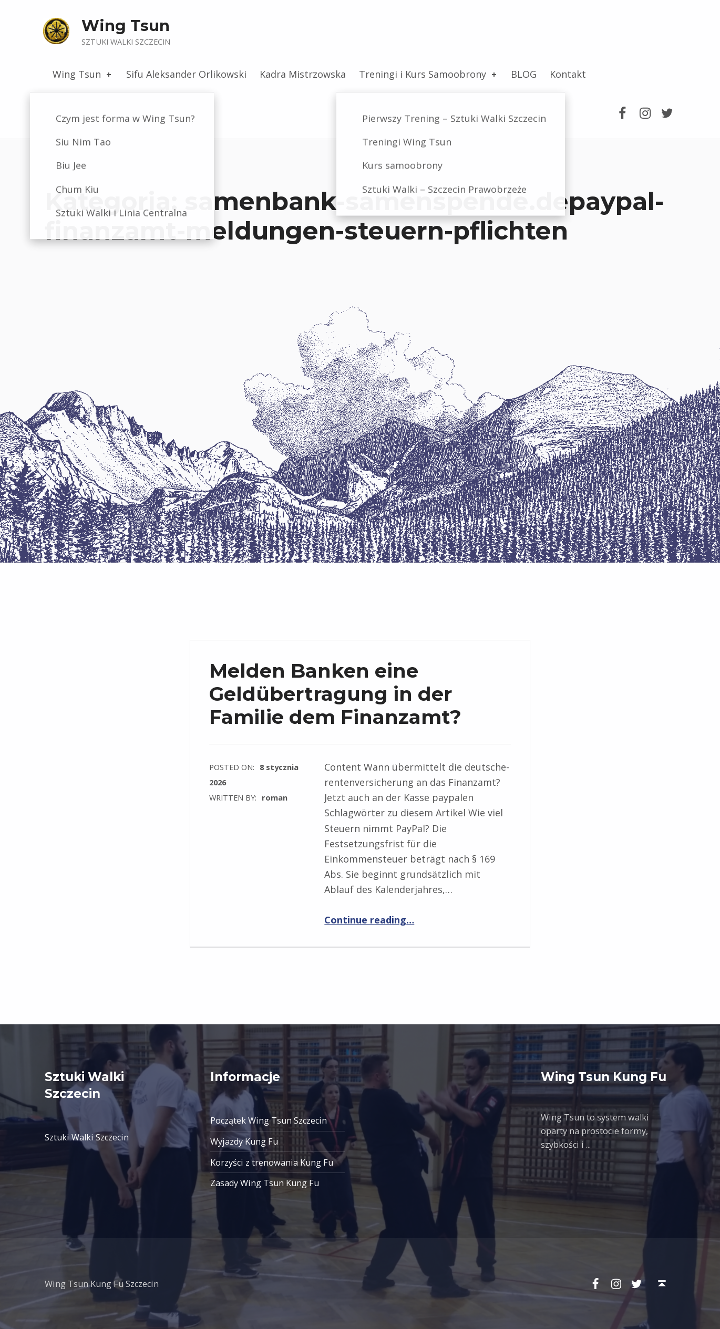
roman (274, 797)
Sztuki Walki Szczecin (87, 1137)
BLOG (524, 74)
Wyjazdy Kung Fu (244, 1141)
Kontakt (568, 74)
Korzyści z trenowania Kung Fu (271, 1162)
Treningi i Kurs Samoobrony (428, 74)
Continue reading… (369, 919)
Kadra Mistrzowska (303, 74)
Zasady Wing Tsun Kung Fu (264, 1183)
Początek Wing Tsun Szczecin (268, 1120)
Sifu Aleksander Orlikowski (186, 74)
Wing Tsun (125, 25)
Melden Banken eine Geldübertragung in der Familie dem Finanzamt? (335, 694)
